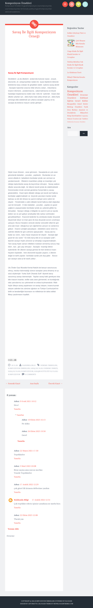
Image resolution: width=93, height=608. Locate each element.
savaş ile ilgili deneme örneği (44, 368)
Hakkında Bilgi (29, 365)
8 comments (30, 374)
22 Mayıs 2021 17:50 (29, 450)
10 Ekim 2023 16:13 (37, 419)
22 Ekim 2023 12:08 (29, 515)
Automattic (33, 604)
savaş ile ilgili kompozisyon (20, 371)
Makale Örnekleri (73, 119)
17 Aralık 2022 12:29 (29, 484)
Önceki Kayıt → (55, 383)
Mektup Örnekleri (74, 107)
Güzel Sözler (82, 104)
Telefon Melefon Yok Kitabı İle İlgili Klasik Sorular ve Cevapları (75, 65)
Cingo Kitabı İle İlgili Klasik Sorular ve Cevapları (75, 54)
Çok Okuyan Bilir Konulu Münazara (80, 43)
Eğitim (70, 100)
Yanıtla (17, 409)
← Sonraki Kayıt (13, 383)
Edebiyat (84, 97)
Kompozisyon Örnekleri (18, 3)
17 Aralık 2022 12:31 (41, 499)
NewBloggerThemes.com (63, 604)
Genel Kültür (81, 100)
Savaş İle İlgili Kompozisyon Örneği (34, 34)
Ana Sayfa (34, 383)
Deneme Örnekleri (48, 365)
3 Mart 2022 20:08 (28, 466)
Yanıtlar (20, 414)
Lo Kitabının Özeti (74, 72)
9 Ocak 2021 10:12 (28, 401)
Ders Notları (72, 110)
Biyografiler (71, 104)
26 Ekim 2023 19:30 (37, 431)
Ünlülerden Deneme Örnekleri (76, 122)
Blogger (68, 601)
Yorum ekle (13, 528)
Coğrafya (85, 116)
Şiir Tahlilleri (83, 119)
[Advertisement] (34, 55)
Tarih (86, 107)
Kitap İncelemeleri (74, 116)
